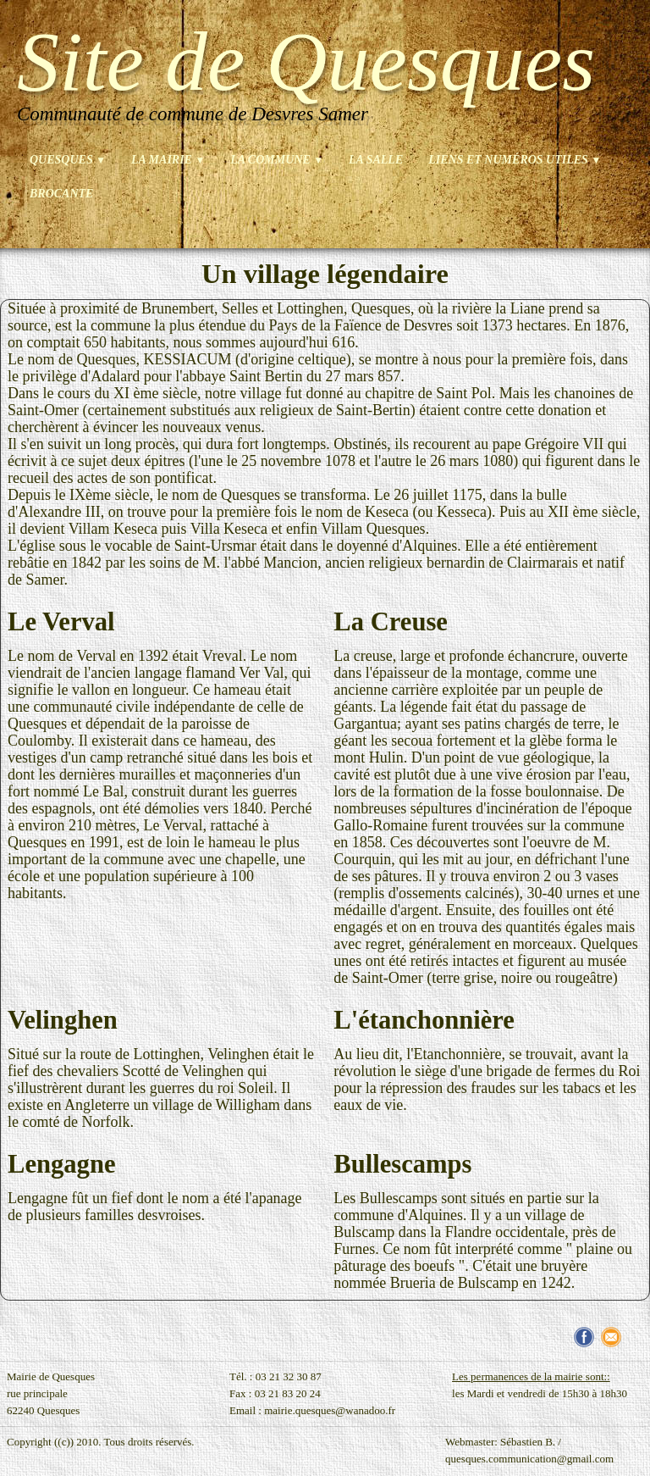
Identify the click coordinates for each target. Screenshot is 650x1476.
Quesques (68, 159)
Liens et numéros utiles (514, 159)
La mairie (168, 159)
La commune (276, 159)
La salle (376, 159)
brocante (61, 193)
